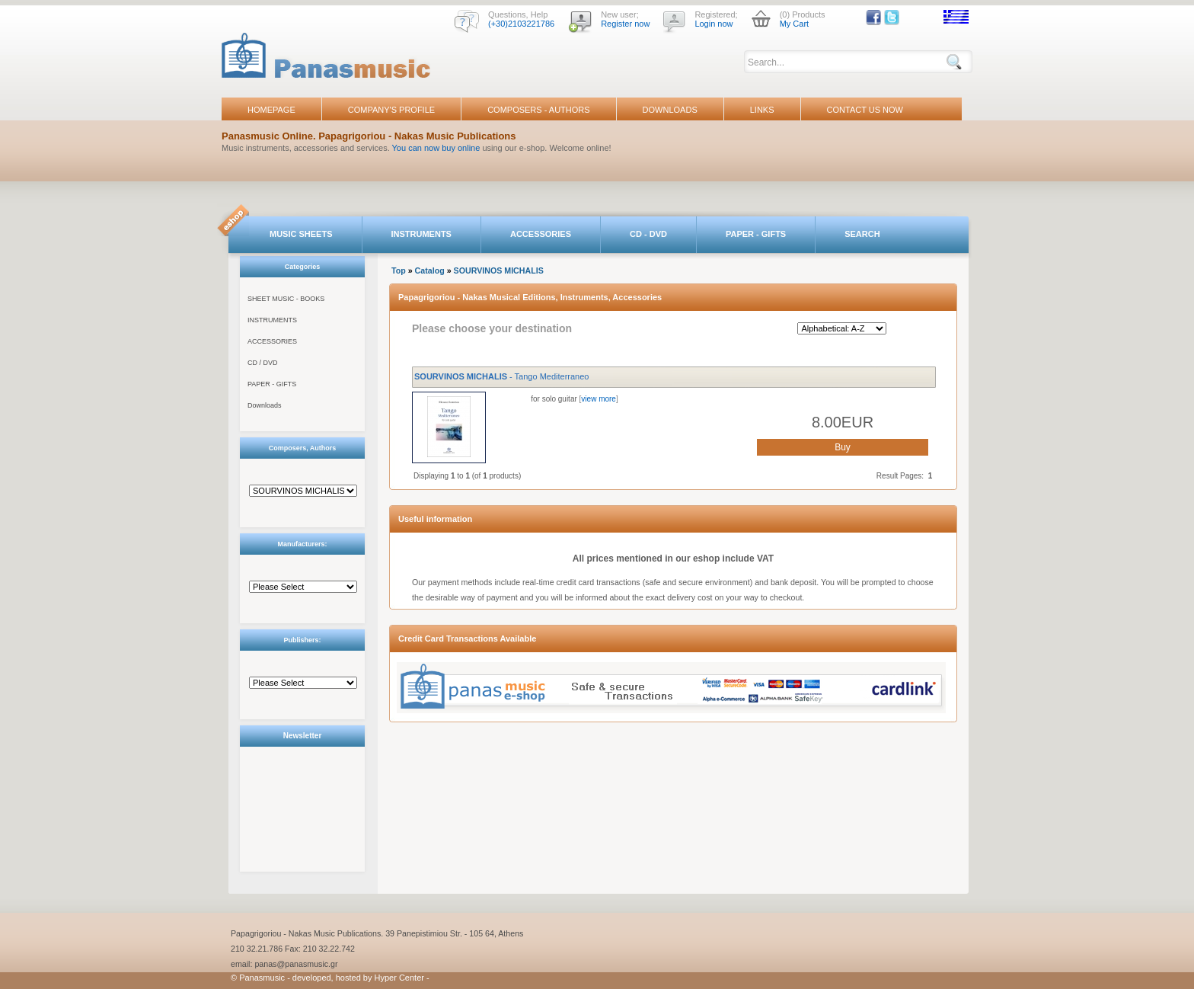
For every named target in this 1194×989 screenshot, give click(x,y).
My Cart (794, 23)
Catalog (430, 270)
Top (398, 270)
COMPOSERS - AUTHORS (538, 109)
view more (598, 399)
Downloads (264, 405)
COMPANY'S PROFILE (391, 109)
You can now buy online (436, 147)
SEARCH (862, 233)
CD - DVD (648, 233)
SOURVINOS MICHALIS (499, 270)
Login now (713, 23)
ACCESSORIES (540, 233)
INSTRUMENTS (421, 233)
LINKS (762, 109)
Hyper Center (399, 977)
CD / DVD (262, 362)
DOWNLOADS (670, 109)
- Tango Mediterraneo (501, 376)
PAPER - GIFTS (756, 233)
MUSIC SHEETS (301, 233)
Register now (625, 23)
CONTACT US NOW (865, 109)
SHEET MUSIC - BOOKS (285, 298)
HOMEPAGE (271, 109)
